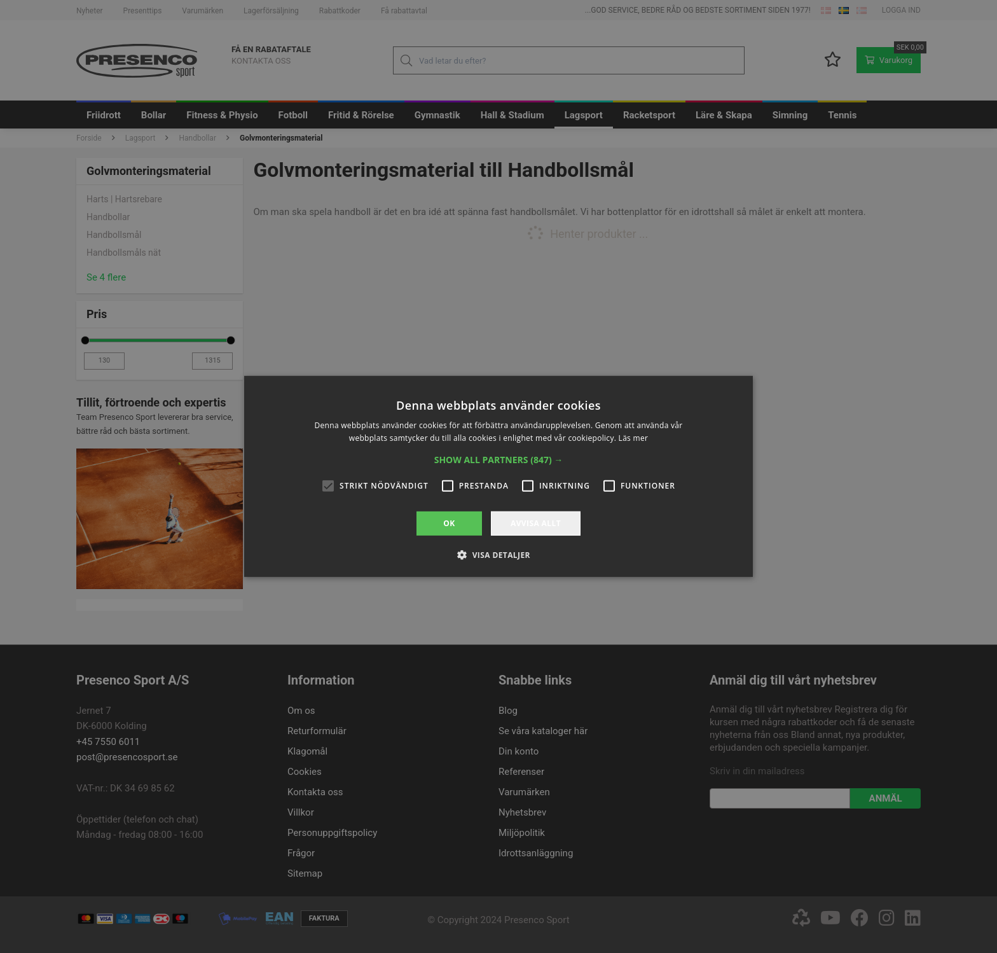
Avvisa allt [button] (536, 523)
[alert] (498, 476)
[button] (498, 460)
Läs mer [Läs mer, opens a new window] (634, 438)
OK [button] (449, 523)
